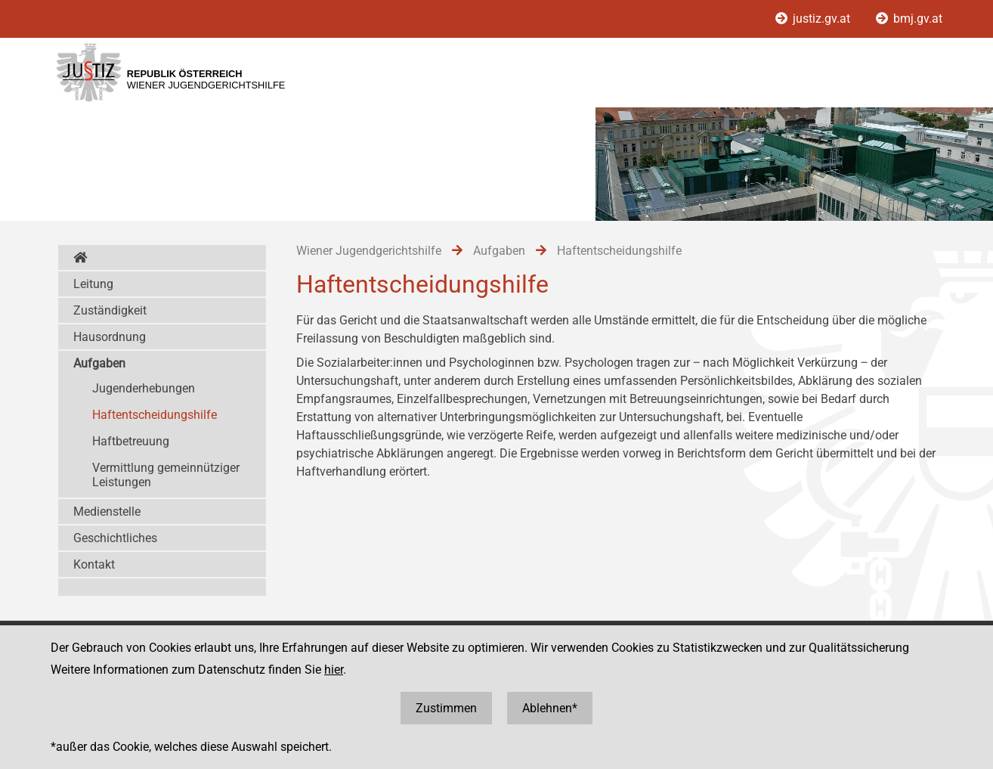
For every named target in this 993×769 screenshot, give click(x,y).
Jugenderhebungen (143, 388)
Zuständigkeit (110, 310)
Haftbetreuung (130, 441)
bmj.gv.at (909, 18)
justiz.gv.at (814, 18)
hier (333, 669)
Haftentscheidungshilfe (154, 415)
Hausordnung (109, 337)
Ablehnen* (549, 708)
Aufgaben (99, 363)
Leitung (93, 284)
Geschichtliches (115, 538)
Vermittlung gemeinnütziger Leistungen (166, 474)
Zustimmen (446, 708)
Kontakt (94, 564)
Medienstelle (107, 511)
